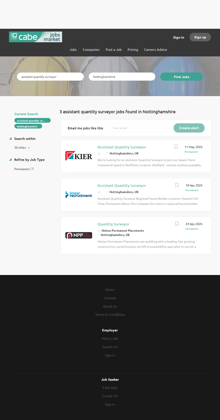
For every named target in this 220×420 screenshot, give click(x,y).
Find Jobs (181, 76)
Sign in (178, 37)
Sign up (200, 37)
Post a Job (110, 338)
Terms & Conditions (110, 314)
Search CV (110, 346)
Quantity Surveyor (113, 224)
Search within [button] (24, 138)
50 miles (20, 147)
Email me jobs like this (85, 127)
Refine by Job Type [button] (29, 159)
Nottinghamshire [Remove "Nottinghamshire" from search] (27, 126)
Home (110, 289)
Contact (110, 298)
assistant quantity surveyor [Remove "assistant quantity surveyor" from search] (34, 120)
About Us (110, 306)
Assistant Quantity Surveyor (122, 147)
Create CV (110, 396)
